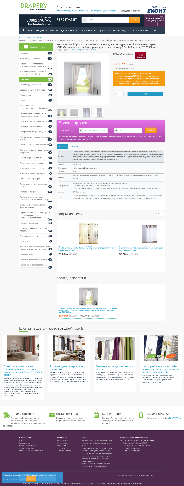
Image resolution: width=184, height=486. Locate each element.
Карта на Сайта (62, 448)
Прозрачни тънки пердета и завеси (34, 265)
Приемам (31, 479)
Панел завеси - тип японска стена (34, 145)
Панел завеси (88, 30)
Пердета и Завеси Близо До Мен (33, 260)
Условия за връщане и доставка (31, 451)
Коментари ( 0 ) (75, 146)
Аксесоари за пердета (29, 236)
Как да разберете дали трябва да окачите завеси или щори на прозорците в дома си (160, 369)
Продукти (41, 30)
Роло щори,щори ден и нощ (31, 163)
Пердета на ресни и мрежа (31, 126)
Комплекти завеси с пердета (32, 168)
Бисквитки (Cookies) (64, 451)
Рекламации (61, 446)
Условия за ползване (27, 446)
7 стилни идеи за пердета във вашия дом (67, 368)
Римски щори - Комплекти (31, 158)
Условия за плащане (26, 448)
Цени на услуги (62, 440)
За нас (21, 440)
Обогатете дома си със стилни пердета (96, 464)
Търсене (135, 20)
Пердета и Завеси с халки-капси (33, 121)
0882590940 (175, 418)
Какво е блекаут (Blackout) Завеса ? (94, 466)
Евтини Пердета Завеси (30, 59)
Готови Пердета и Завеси (64, 30)
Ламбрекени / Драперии (30, 179)
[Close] (60, 475)
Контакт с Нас (62, 443)
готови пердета (89, 483)
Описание (62, 146)
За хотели (24, 241)
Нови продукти (26, 79)
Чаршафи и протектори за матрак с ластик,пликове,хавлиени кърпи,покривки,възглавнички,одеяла (36, 215)
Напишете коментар (88, 50)
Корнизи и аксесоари (144, 30)
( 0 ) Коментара (74, 50)
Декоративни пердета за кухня (33, 132)
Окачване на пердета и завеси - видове (114, 368)
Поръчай (151, 130)
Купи (145, 94)
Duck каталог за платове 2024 (129, 476)
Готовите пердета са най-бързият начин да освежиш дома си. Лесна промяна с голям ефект (23, 370)
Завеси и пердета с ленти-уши (32, 90)
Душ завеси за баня (28, 254)
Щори (102, 30)
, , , (134, 443)
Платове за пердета (119, 30)
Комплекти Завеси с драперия (32, 174)
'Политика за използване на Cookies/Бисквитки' (20, 475)
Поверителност (24, 443)
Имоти (153, 476)
